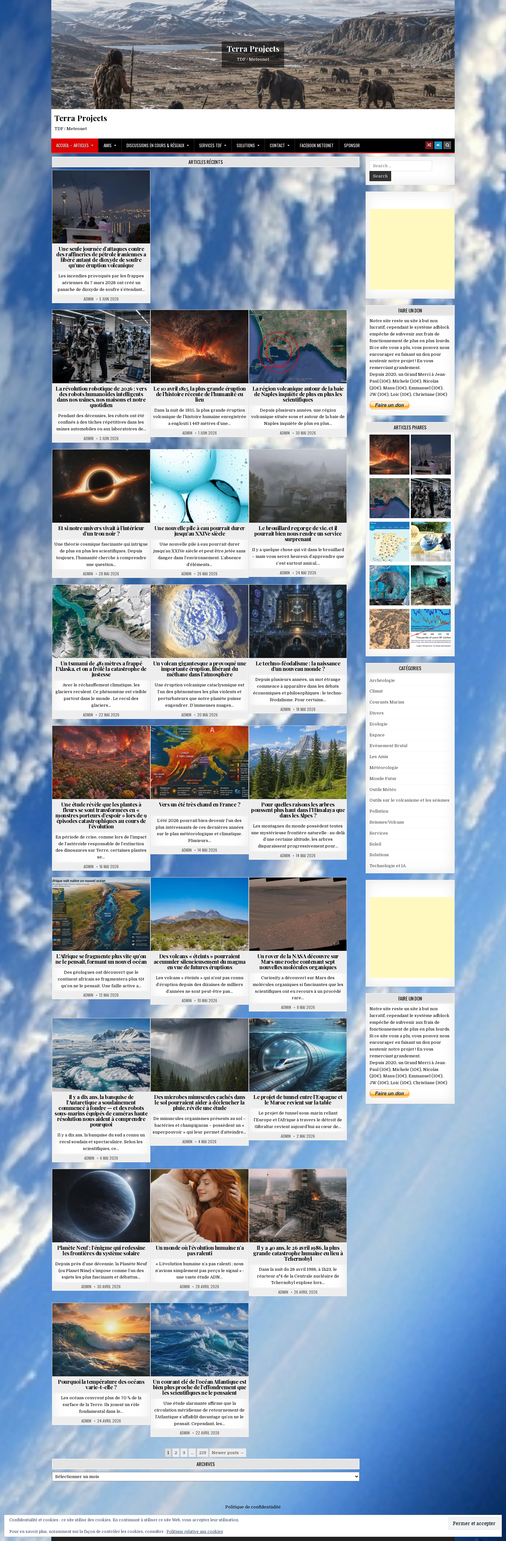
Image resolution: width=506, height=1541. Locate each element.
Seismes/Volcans (386, 822)
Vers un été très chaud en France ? (199, 804)
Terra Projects (253, 48)
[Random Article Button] (429, 145)
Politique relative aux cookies (195, 1531)
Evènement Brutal (388, 745)
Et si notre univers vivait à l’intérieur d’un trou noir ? (101, 530)
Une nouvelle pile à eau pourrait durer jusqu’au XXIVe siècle (199, 530)
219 (202, 1452)
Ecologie (378, 724)
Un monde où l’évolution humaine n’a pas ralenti (200, 1250)
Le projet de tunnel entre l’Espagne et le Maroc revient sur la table (297, 1099)
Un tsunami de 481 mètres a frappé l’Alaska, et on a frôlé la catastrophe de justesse (101, 669)
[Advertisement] (417, 249)
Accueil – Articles (72, 145)
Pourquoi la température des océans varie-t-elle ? (101, 1384)
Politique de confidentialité (253, 1507)
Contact (277, 145)
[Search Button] (447, 145)
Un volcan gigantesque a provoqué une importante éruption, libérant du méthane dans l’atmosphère (199, 669)
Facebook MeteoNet (317, 145)
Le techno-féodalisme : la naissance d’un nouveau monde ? (298, 666)
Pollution (378, 811)
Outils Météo (382, 789)
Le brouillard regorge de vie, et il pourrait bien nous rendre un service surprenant (298, 533)
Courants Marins (386, 702)
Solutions (246, 145)
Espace (377, 735)
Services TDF (210, 145)
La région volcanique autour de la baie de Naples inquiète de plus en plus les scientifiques (298, 394)
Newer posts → (228, 1452)
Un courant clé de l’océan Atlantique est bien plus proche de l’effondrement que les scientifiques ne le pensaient (199, 1387)
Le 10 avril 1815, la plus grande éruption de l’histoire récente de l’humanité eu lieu (199, 394)
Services (378, 833)
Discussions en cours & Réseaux (155, 145)
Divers (376, 713)
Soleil (375, 844)
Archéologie (382, 680)
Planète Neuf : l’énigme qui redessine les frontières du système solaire (101, 1250)
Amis (108, 145)
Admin (89, 299)
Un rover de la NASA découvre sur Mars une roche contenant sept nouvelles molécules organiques (298, 961)
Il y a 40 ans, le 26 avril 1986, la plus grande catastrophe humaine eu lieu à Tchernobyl (298, 1253)
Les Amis (378, 756)
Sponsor (352, 145)
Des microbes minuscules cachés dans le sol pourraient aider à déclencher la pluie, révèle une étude (199, 1102)
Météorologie (383, 767)
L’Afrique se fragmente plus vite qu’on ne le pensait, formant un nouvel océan (101, 958)
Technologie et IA (387, 865)
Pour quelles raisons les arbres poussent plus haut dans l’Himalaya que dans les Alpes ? (298, 810)
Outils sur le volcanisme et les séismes (409, 800)
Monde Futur (383, 778)
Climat (376, 691)
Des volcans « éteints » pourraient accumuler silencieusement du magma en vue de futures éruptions (200, 961)
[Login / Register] (438, 145)
